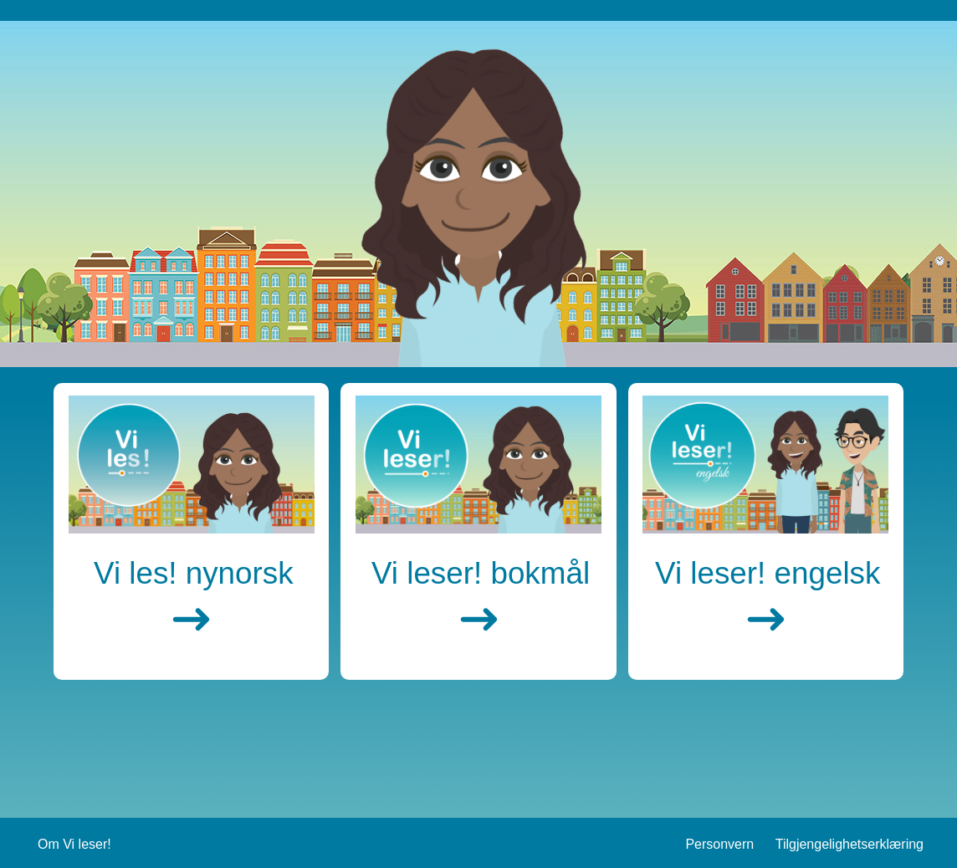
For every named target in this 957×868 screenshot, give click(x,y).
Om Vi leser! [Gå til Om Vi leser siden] (74, 844)
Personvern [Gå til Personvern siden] (719, 844)
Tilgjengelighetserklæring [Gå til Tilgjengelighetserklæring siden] (849, 844)
